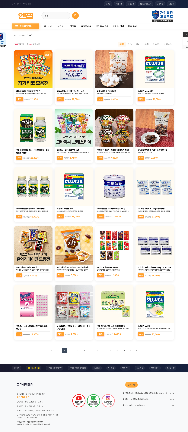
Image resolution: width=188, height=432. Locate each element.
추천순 (121, 44)
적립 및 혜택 (118, 26)
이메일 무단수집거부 (55, 368)
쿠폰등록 (131, 4)
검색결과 (21, 35)
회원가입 (119, 4)
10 (124, 350)
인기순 (130, 44)
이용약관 (16, 368)
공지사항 (160, 4)
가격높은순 (168, 44)
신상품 (73, 26)
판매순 (138, 44)
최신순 (147, 44)
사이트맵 (111, 368)
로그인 (108, 4)
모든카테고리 (23, 26)
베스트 (60, 26)
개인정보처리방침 (33, 368)
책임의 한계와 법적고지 (78, 368)
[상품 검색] (75, 15)
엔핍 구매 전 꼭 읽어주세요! (134, 405)
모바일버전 (171, 368)
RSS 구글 (140, 368)
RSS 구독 (125, 368)
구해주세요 (86, 26)
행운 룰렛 (132, 26)
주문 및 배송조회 (145, 4)
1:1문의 (171, 4)
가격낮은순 (157, 44)
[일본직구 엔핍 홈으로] (25, 15)
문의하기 (97, 368)
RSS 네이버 (155, 368)
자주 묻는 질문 (101, 26)
